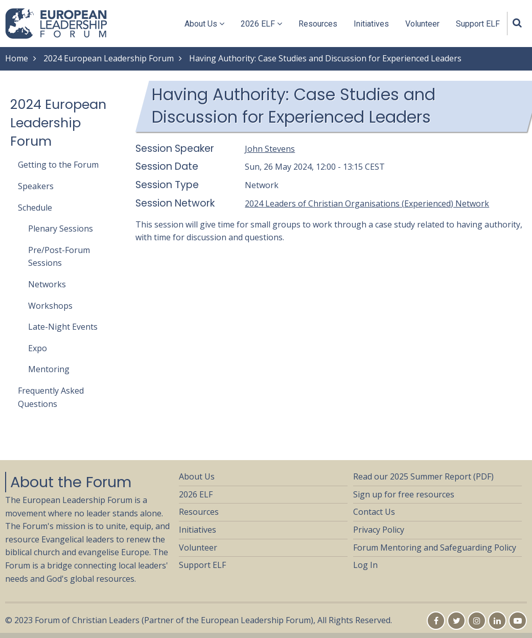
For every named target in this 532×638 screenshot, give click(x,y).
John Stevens (270, 148)
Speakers (36, 186)
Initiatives (371, 24)
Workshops (50, 305)
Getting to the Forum (58, 164)
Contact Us (374, 511)
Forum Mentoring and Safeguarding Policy (434, 547)
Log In (365, 565)
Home (16, 58)
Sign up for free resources (403, 494)
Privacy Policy (378, 529)
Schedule (35, 207)
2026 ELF (261, 24)
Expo (37, 348)
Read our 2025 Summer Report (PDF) (423, 476)
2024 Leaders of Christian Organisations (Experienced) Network (367, 203)
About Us (204, 24)
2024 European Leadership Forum (108, 58)
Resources (317, 24)
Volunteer (422, 24)
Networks (47, 284)
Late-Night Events (63, 326)
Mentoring (49, 369)
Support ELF (478, 24)
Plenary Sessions (60, 228)
